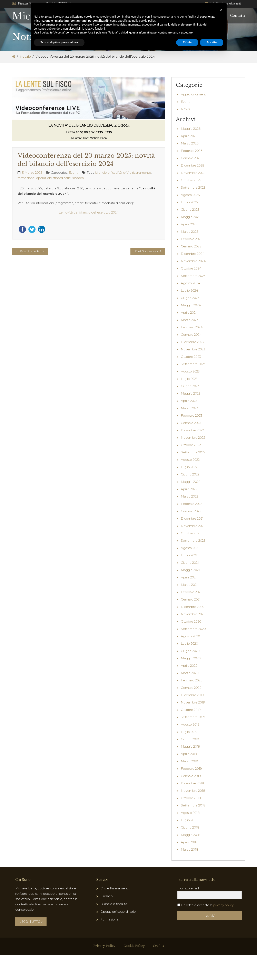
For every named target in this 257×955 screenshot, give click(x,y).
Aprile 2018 (189, 842)
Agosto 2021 (190, 548)
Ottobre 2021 (190, 533)
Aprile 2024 (189, 312)
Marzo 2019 (189, 761)
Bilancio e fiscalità (113, 904)
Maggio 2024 (191, 305)
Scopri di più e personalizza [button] (59, 42)
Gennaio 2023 (191, 423)
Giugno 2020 (190, 651)
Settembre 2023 (193, 364)
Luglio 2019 (189, 732)
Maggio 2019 (190, 746)
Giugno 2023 (190, 386)
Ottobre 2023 (191, 357)
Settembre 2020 (193, 629)
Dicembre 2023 (192, 342)
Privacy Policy (104, 946)
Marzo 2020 (190, 673)
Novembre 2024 (193, 261)
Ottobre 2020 (191, 621)
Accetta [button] (211, 42)
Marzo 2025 (189, 232)
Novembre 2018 (193, 791)
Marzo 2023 (189, 408)
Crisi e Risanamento (115, 888)
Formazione (109, 919)
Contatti (237, 15)
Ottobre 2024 (191, 268)
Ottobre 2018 (191, 798)
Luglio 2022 (189, 467)
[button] (221, 10)
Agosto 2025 (190, 195)
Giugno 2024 (190, 298)
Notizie (25, 56)
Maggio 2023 (190, 393)
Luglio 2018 (189, 820)
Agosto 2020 (190, 636)
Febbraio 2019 (191, 768)
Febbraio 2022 (191, 504)
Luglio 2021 (189, 555)
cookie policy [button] (147, 20)
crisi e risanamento (137, 172)
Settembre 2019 (193, 717)
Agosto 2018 (190, 813)
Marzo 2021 (189, 585)
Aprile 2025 (189, 224)
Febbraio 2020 (191, 680)
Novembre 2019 (193, 702)
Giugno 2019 (190, 739)
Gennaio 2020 (191, 688)
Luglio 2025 (189, 202)
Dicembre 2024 (192, 254)
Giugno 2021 (190, 563)
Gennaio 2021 (191, 599)
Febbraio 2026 (191, 151)
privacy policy (223, 905)
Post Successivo (146, 251)
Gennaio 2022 (191, 511)
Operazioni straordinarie (118, 912)
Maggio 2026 (190, 129)
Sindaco (106, 896)
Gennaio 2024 (191, 335)
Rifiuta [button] (187, 42)
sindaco (78, 178)
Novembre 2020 (193, 614)
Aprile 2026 (189, 136)
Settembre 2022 (193, 452)
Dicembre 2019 (192, 695)
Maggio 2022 (190, 482)
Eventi (73, 172)
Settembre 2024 (193, 276)
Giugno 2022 (190, 474)
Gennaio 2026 (191, 158)
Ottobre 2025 (191, 180)
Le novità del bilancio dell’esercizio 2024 (89, 212)
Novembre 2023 (193, 349)
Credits (158, 946)
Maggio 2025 (190, 217)
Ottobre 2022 (191, 445)
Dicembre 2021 (192, 518)
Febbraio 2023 (191, 415)
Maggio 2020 (191, 658)
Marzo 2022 (189, 496)
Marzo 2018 (189, 849)
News (185, 109)
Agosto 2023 (190, 371)
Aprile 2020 (189, 666)
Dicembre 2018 (192, 783)
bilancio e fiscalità (108, 172)
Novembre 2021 (193, 526)
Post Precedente (32, 251)
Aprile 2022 (189, 489)
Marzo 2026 (189, 143)
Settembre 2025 (193, 187)
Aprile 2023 (189, 401)
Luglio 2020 (189, 643)
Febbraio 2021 (191, 592)
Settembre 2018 (193, 805)
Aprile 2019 (189, 754)
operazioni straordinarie (53, 178)
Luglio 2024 (189, 290)
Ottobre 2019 (191, 710)
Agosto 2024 (190, 283)
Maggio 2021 (190, 570)
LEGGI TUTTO (30, 922)
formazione (26, 178)
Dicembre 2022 (192, 430)
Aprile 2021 (189, 577)
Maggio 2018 (190, 835)
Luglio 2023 (189, 379)
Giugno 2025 (190, 209)
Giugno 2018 (190, 827)
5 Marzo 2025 (32, 172)
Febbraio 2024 (191, 327)
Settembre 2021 (193, 540)
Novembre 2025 (193, 173)
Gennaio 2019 (191, 776)
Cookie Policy (134, 946)
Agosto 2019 (190, 724)
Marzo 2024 (190, 320)
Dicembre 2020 (192, 607)
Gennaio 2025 (191, 246)
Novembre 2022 (193, 437)
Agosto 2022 (190, 460)
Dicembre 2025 (192, 165)
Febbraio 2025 (191, 239)
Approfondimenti (194, 94)
